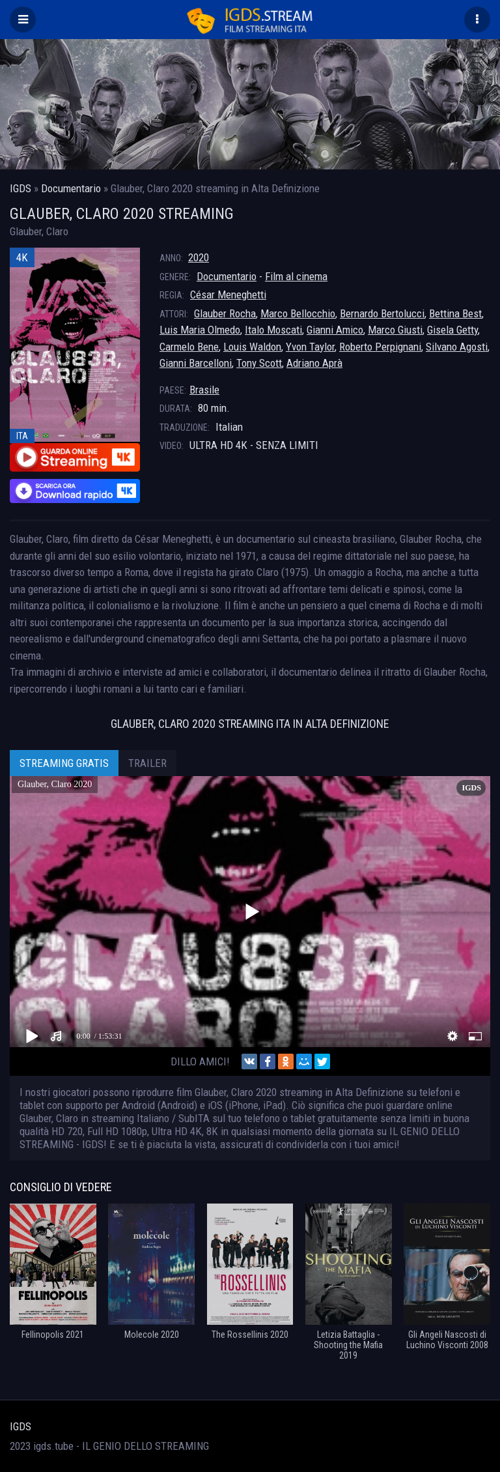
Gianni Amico (335, 329)
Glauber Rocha (225, 313)
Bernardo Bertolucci (382, 313)
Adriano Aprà (314, 362)
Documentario (227, 276)
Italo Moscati (273, 329)
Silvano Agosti (457, 346)
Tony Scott (259, 362)
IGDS (20, 1426)
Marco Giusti (395, 329)
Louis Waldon (252, 346)
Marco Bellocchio (297, 313)
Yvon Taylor (310, 346)
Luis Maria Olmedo (200, 329)
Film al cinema (296, 276)
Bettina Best (455, 313)
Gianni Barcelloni (196, 362)
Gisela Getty (452, 329)
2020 (198, 257)
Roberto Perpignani (380, 346)
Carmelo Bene (189, 346)
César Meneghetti (228, 294)
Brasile (204, 389)
